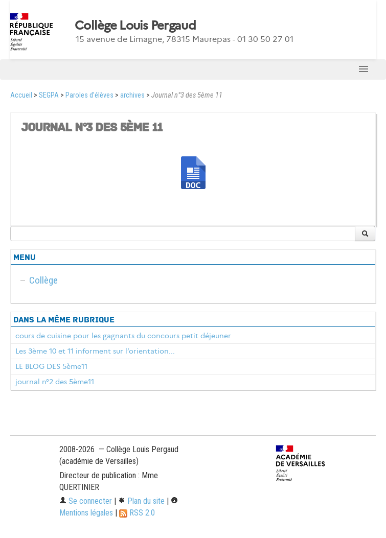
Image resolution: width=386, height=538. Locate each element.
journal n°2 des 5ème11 (54, 381)
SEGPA (49, 95)
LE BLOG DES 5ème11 (51, 366)
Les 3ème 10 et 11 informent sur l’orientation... (95, 351)
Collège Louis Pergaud (135, 25)
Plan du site (141, 501)
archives (132, 95)
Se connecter (85, 501)
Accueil (21, 95)
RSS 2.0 (137, 513)
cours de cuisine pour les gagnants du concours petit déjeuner (123, 335)
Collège (43, 280)
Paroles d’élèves (89, 95)
